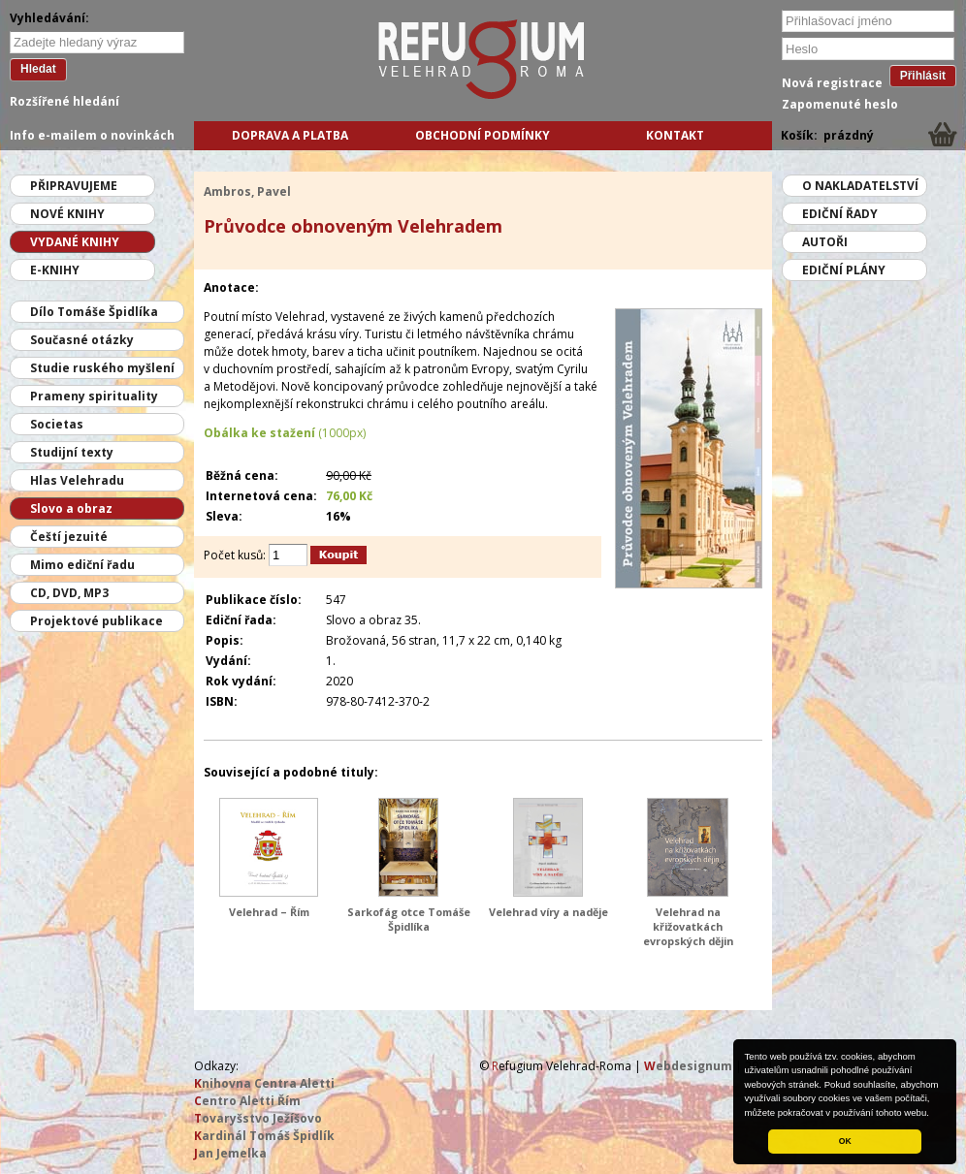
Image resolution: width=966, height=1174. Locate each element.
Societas (56, 424)
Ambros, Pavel (247, 191)
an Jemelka (230, 1153)
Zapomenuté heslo (840, 104)
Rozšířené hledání (64, 101)
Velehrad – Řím (269, 911)
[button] (934, 1114)
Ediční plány (844, 270)
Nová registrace (832, 83)
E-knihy (55, 270)
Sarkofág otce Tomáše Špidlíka (408, 919)
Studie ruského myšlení (102, 368)
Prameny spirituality (94, 396)
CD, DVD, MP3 (69, 593)
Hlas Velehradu (77, 480)
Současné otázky (82, 340)
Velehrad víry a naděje (548, 911)
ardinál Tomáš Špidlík (264, 1135)
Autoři (825, 242)
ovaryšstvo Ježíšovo (258, 1118)
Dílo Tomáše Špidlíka (94, 311)
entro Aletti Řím (247, 1101)
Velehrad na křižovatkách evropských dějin (688, 926)
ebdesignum (688, 1066)
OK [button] (845, 1141)
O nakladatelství (860, 185)
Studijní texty (71, 452)
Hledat (38, 69)
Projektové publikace (96, 621)
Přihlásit (923, 75)
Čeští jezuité (69, 536)
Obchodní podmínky (482, 135)
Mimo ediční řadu (82, 564)
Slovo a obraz (71, 508)
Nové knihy (67, 214)
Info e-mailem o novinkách (92, 135)
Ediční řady (840, 214)
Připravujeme (73, 185)
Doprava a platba (290, 135)
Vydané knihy (74, 242)
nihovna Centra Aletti (264, 1083)
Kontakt (675, 135)
